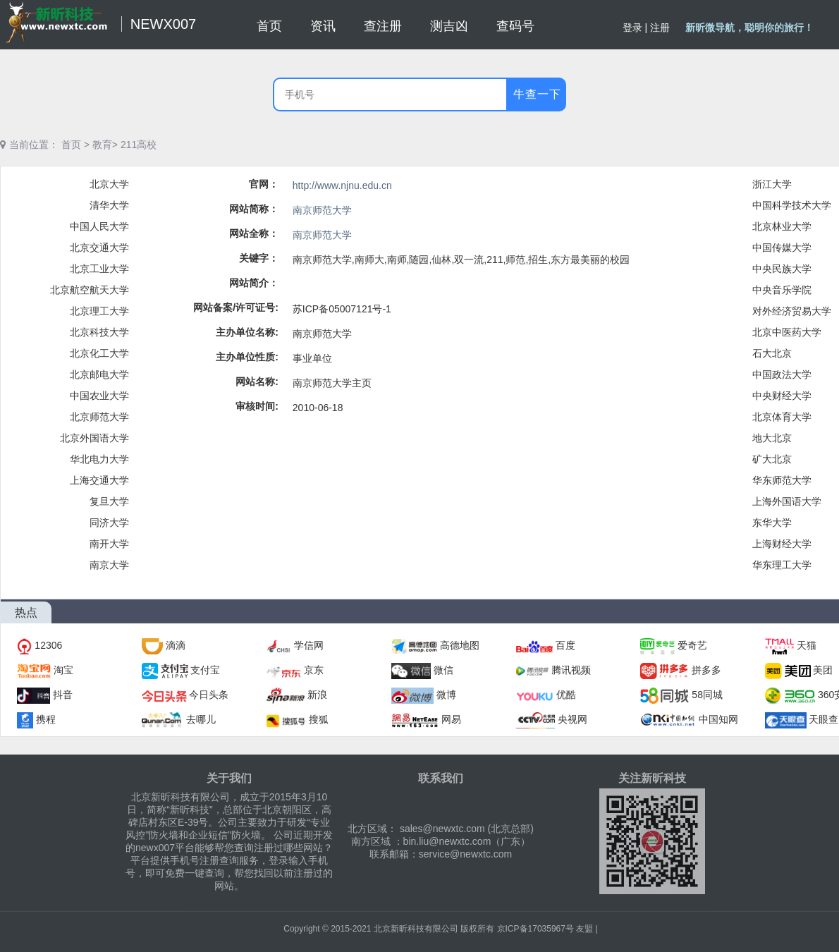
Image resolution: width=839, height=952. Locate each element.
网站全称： (253, 233)
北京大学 (109, 184)
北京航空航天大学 (89, 289)
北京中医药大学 (786, 332)
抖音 (63, 694)
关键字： (258, 258)
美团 (823, 670)
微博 (446, 694)
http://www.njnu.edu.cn (342, 185)
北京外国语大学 (94, 438)
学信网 (309, 645)
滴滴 (175, 645)
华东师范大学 (782, 480)
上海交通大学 (99, 480)
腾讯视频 (571, 670)
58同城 (707, 694)
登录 (632, 27)
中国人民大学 (99, 226)
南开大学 (109, 543)
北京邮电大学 (99, 374)
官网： (263, 184)
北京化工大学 (99, 353)
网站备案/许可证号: (235, 307)
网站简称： (253, 208)
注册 (660, 27)
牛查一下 (537, 94)
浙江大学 (772, 184)
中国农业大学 (99, 395)
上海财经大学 (782, 543)
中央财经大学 (782, 395)
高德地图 (459, 645)
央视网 (572, 719)
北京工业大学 (99, 268)
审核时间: (256, 406)
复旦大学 (109, 501)
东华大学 (772, 522)
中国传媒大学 (782, 247)
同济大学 (109, 522)
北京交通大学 (99, 247)
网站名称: (256, 381)
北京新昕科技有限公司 (416, 929)
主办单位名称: (247, 332)
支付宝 (205, 670)
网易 (451, 719)
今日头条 (208, 694)
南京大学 (109, 564)
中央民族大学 (782, 268)
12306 (48, 645)
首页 (71, 144)
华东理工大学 (782, 564)
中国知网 (718, 719)
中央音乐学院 (782, 289)
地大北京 (772, 438)
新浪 (317, 694)
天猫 (806, 645)
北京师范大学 (99, 416)
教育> (105, 144)
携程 (46, 719)
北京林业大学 (782, 226)
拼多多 (706, 670)
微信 (443, 670)
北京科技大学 (99, 332)
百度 (565, 645)
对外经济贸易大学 (791, 311)
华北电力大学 (99, 459)
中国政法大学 (782, 374)
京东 (314, 670)
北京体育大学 (782, 416)
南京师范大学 (322, 210)
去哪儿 (201, 719)
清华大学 (109, 205)
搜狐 (319, 719)
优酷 (566, 694)
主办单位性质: (247, 356)
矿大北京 (772, 459)
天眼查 (823, 719)
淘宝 (63, 670)
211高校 (139, 144)
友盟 (584, 929)
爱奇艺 (692, 645)
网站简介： (253, 282)
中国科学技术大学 (791, 205)
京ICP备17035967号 (535, 929)
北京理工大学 (99, 311)
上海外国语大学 (786, 501)
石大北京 (772, 353)
